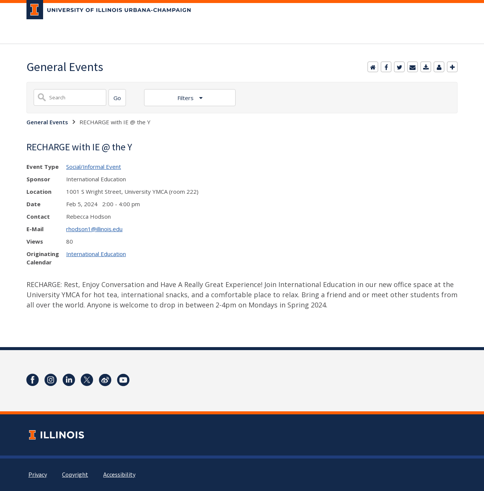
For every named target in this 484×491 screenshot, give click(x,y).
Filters (186, 98)
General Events (47, 122)
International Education (96, 254)
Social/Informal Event (93, 166)
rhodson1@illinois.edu (94, 229)
